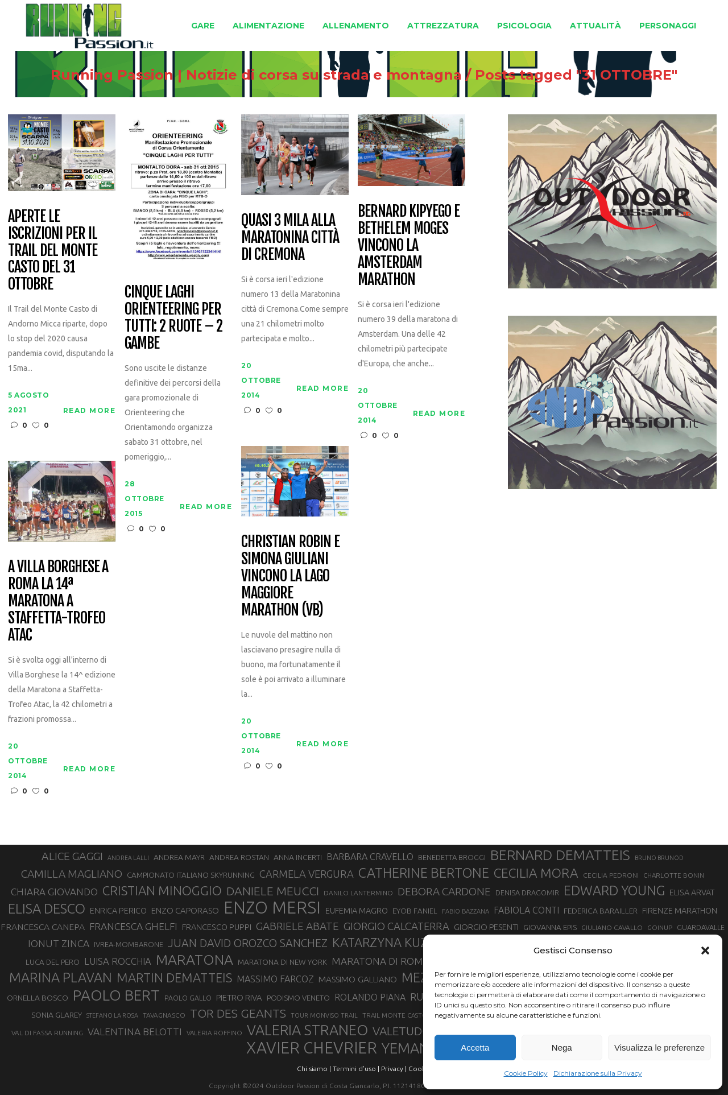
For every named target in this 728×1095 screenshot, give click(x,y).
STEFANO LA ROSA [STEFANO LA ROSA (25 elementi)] (112, 1015)
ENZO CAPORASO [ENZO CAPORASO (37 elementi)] (185, 910)
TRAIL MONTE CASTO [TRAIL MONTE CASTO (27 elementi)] (395, 1015)
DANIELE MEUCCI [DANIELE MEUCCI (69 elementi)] (272, 891)
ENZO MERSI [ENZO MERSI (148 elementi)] (272, 907)
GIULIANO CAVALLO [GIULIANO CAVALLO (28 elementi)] (612, 927)
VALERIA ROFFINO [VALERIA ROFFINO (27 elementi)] (214, 1032)
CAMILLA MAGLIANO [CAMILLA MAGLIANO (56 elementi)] (71, 873)
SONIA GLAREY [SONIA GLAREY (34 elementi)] (56, 1014)
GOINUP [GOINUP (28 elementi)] (659, 927)
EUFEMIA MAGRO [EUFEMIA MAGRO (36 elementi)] (356, 910)
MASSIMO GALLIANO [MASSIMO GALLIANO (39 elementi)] (357, 979)
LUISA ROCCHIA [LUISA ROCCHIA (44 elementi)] (117, 961)
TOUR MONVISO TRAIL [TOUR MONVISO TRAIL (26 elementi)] (324, 1015)
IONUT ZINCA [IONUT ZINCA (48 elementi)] (58, 943)
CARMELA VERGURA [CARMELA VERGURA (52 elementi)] (306, 873)
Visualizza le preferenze (659, 1047)
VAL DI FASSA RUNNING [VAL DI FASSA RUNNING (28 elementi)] (47, 1032)
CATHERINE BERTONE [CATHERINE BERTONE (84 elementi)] (423, 872)
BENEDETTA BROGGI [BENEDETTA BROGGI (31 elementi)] (452, 857)
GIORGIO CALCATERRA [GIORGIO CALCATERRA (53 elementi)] (396, 926)
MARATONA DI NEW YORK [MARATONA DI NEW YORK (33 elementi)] (282, 961)
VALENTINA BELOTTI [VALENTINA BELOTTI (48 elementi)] (135, 1031)
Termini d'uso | (356, 1068)
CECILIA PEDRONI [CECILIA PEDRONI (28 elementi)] (611, 875)
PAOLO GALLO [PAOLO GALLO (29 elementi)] (188, 998)
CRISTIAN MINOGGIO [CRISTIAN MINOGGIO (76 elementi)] (162, 890)
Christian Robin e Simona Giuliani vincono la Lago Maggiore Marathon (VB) (290, 576)
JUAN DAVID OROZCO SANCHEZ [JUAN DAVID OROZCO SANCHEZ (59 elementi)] (248, 943)
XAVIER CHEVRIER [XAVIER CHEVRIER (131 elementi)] (311, 1047)
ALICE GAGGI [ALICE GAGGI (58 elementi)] (72, 856)
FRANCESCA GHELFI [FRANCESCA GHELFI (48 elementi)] (133, 926)
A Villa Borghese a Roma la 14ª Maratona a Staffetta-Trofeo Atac (58, 601)
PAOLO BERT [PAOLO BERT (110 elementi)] (116, 994)
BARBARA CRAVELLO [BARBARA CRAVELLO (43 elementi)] (369, 857)
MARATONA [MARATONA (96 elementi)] (194, 959)
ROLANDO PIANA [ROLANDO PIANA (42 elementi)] (370, 997)
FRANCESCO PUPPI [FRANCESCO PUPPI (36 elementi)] (216, 927)
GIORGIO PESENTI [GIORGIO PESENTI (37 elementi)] (486, 927)
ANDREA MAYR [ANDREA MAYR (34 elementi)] (179, 857)
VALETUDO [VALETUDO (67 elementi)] (402, 1031)
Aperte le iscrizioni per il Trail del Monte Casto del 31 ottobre (52, 250)
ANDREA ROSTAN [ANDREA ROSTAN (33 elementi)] (239, 857)
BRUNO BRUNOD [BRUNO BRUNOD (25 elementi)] (659, 857)
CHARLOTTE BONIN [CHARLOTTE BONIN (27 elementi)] (673, 875)
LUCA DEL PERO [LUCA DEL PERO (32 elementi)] (53, 962)
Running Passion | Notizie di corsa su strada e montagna (256, 75)
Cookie (419, 1068)
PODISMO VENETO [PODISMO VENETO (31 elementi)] (298, 998)
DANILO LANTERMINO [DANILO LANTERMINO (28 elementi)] (358, 892)
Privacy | (394, 1068)
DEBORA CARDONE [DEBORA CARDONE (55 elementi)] (444, 891)
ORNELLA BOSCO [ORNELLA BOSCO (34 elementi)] (37, 997)
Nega (562, 1047)
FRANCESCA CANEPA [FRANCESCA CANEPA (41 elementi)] (43, 927)
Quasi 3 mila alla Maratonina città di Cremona (289, 237)
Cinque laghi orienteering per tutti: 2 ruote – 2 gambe (173, 318)
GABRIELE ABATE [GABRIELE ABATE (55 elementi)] (297, 926)
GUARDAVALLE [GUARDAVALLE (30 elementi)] (701, 927)
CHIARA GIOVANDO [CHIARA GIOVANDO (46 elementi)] (54, 891)
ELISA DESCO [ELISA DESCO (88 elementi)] (46, 909)
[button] (705, 950)
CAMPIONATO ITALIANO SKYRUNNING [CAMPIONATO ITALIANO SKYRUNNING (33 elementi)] (191, 874)
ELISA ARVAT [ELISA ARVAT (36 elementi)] (692, 892)
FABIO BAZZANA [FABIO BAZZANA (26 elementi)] (465, 911)
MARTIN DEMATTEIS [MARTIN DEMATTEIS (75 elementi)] (174, 977)
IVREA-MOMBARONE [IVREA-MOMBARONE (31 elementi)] (128, 944)
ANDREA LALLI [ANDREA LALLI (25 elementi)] (128, 857)
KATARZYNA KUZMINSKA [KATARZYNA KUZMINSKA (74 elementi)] (403, 942)
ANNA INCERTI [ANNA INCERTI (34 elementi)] (298, 857)
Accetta (475, 1047)
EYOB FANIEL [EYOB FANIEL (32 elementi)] (414, 911)
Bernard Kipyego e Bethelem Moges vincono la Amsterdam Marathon (408, 245)
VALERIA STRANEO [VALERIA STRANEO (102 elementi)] (307, 1030)
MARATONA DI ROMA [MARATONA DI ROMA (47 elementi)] (380, 961)
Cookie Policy (526, 1073)
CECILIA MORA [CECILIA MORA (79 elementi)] (536, 873)
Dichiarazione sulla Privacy (597, 1073)
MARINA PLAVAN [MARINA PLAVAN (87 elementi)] (60, 977)
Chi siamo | (314, 1068)
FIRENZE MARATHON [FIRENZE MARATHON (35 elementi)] (679, 910)
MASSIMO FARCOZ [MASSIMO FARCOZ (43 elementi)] (275, 979)
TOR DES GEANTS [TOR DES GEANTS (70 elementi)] (238, 1013)
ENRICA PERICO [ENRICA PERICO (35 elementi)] (118, 910)
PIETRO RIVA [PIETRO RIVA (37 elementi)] (239, 997)
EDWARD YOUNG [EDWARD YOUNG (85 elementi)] (614, 890)
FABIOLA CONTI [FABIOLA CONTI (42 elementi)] (526, 910)
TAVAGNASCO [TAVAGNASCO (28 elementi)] (164, 1015)
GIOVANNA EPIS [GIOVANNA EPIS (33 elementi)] (550, 927)
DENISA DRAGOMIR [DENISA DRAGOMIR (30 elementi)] (527, 892)
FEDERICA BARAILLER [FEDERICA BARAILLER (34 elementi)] (601, 910)
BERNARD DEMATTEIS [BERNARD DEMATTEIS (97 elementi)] (560, 855)
